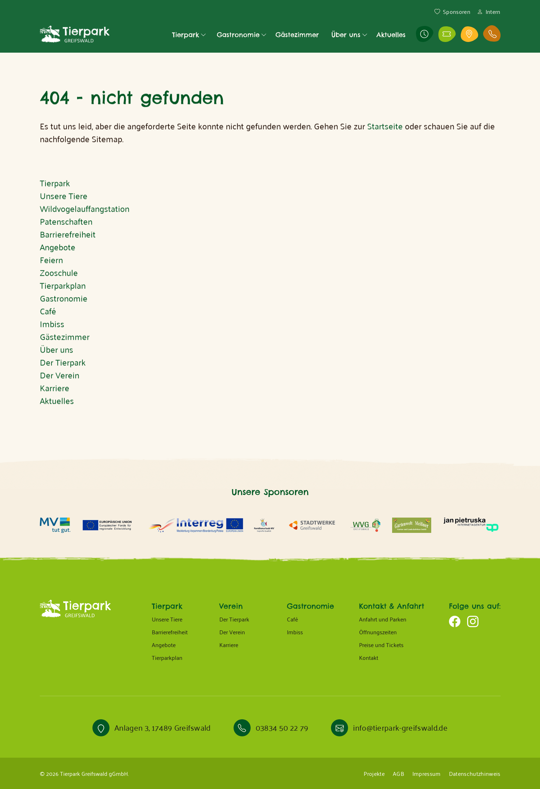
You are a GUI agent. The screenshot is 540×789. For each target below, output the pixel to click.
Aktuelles (391, 35)
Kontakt (368, 657)
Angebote (164, 645)
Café (292, 619)
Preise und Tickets (381, 645)
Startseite (385, 138)
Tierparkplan (167, 657)
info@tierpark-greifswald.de (400, 727)
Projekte (374, 773)
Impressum (426, 773)
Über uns (345, 35)
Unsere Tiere (167, 619)
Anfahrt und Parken (382, 619)
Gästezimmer (297, 35)
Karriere (228, 645)
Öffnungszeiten (378, 632)
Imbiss (295, 632)
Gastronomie (238, 35)
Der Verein (232, 632)
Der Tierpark (234, 619)
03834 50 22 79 (282, 727)
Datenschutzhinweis (475, 773)
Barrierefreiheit (170, 632)
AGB (398, 773)
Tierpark (185, 35)
